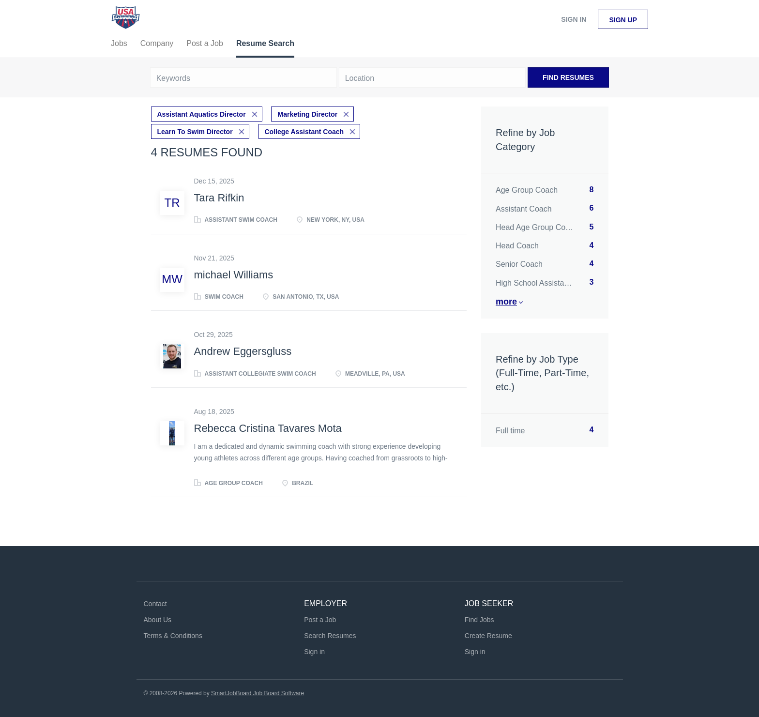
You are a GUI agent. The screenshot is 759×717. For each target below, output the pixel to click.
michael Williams (233, 275)
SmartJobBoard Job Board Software (257, 693)
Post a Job (320, 620)
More (506, 301)
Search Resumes (330, 636)
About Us (158, 620)
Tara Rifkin (219, 198)
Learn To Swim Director (195, 132)
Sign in (573, 19)
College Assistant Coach (304, 132)
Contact (155, 604)
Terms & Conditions (173, 636)
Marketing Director (307, 114)
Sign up (623, 20)
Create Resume (488, 636)
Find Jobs (479, 620)
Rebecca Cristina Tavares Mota (268, 428)
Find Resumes (568, 77)
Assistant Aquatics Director (201, 114)
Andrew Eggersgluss (243, 351)
